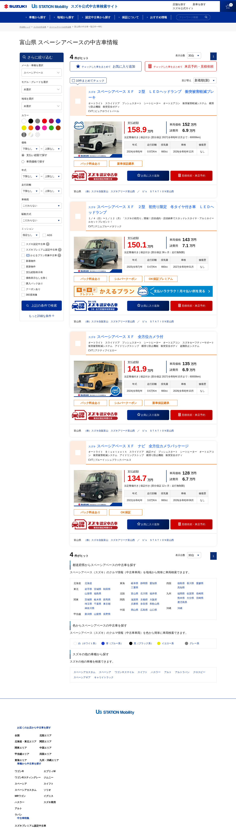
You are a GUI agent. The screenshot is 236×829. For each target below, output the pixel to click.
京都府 (144, 604)
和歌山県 (154, 608)
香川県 (190, 587)
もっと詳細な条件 (41, 315)
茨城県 (88, 604)
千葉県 (97, 608)
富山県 (134, 598)
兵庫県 (134, 608)
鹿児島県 (182, 606)
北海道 (88, 587)
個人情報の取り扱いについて (201, 820)
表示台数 (181, 54)
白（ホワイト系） (88, 653)
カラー (25, 114)
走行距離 (26, 184)
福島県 (97, 598)
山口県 (153, 614)
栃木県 (97, 604)
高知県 (181, 592)
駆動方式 (26, 213)
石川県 (144, 598)
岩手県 (88, 593)
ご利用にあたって (170, 820)
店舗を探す (179, 4)
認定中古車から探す (98, 17)
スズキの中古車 (42, 27)
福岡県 (181, 598)
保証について (130, 17)
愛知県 (153, 587)
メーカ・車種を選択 (32, 64)
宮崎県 (199, 602)
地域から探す (65, 17)
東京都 (106, 608)
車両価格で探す (33, 161)
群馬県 (106, 604)
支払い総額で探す (34, 154)
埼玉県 (88, 608)
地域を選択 (28, 98)
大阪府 (153, 604)
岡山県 (134, 614)
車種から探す (37, 17)
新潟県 (88, 618)
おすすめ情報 (158, 17)
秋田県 (106, 593)
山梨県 (97, 618)
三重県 (134, 592)
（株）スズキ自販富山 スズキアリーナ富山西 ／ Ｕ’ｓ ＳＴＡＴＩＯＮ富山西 (136, 190)
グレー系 (194, 653)
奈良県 (144, 608)
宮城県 (97, 593)
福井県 (153, 598)
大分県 (190, 602)
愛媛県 (199, 587)
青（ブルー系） (114, 653)
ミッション (28, 228)
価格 (24, 142)
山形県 (88, 598)
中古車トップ (26, 27)
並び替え (182, 79)
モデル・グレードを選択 (35, 81)
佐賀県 (190, 598)
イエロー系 (168, 653)
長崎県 (199, 598)
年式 (24, 169)
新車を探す (199, 4)
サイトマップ (148, 820)
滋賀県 (134, 604)
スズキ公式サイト (183, 8)
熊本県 (181, 602)
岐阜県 (134, 587)
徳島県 (181, 587)
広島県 (144, 614)
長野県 (106, 618)
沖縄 (179, 612)
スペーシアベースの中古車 (64, 27)
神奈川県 (89, 612)
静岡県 (144, 587)
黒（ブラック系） (143, 653)
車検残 (25, 199)
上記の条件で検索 (41, 305)
